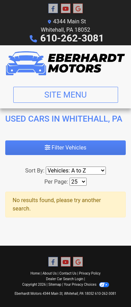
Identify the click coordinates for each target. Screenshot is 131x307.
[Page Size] (78, 182)
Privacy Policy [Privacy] (90, 273)
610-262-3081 (72, 38)
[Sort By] (76, 171)
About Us (50, 273)
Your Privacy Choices (86, 284)
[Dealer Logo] (65, 63)
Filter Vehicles (66, 147)
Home (35, 273)
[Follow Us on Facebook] (53, 8)
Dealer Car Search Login (64, 279)
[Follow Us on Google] (78, 8)
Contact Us (68, 273)
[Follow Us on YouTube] (66, 8)
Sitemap (54, 284)
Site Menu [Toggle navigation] (65, 95)
